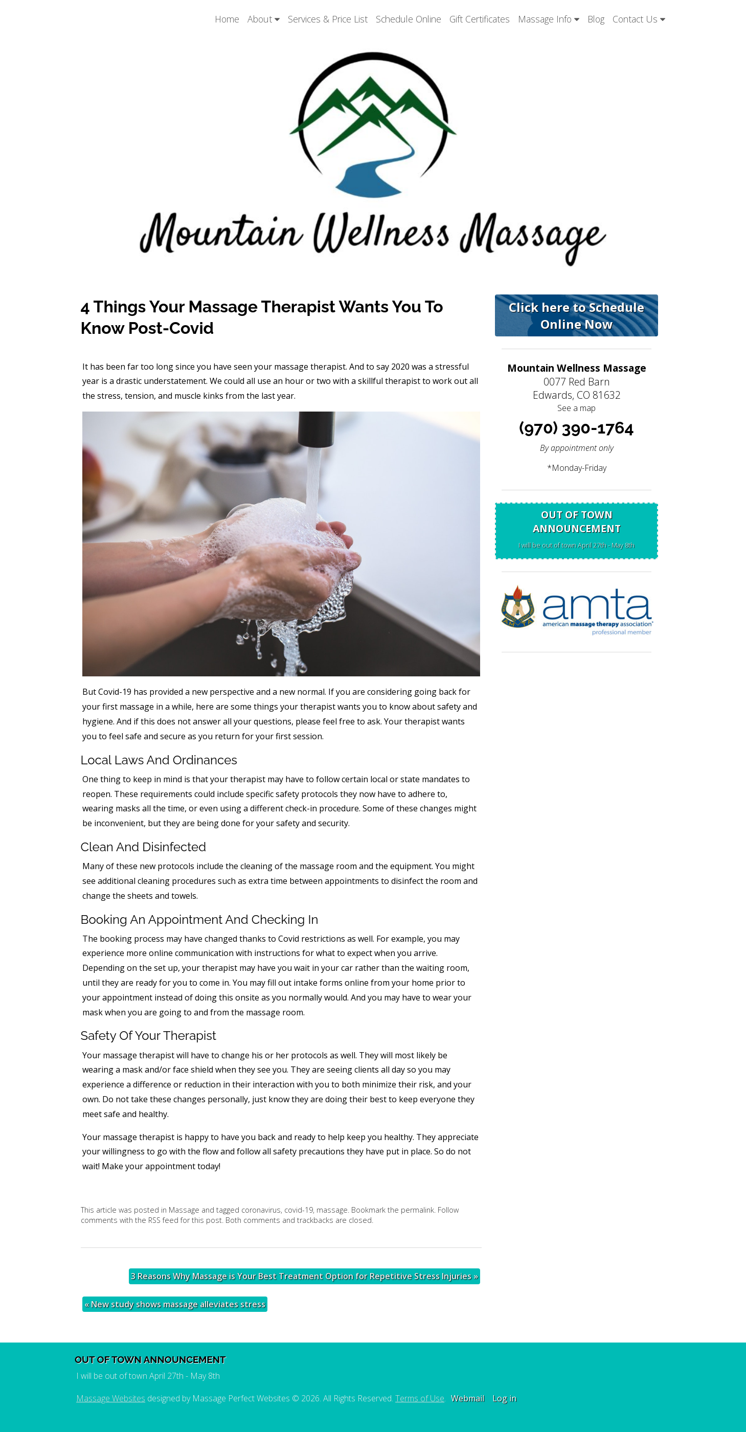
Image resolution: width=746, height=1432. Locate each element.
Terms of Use (419, 1398)
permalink (417, 1210)
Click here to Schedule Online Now (576, 315)
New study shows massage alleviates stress (174, 1304)
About (263, 19)
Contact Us (639, 19)
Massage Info (548, 19)
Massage (184, 1210)
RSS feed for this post (185, 1220)
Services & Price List (328, 19)
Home (227, 19)
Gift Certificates (479, 19)
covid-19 (298, 1210)
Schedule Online (408, 19)
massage (332, 1210)
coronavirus (261, 1210)
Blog (595, 19)
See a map (576, 408)
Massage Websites (110, 1398)
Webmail (467, 1398)
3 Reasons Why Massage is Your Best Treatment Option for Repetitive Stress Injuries (304, 1276)
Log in (504, 1398)
